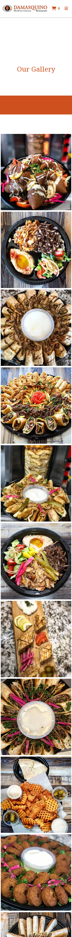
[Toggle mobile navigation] (66, 8)
